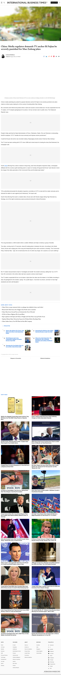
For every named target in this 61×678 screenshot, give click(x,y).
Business (2, 654)
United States (38, 656)
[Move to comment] (59, 56)
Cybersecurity (15, 658)
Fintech (14, 669)
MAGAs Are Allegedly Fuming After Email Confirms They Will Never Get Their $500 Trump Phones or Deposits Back (15, 422)
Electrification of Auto (17, 654)
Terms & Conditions (28, 652)
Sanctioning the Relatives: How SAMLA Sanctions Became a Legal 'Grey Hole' (44, 334)
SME (2, 656)
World (2, 648)
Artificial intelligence (16, 660)
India (37, 650)
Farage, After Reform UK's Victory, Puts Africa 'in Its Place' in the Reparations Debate (15, 335)
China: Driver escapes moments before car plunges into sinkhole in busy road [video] (22, 310)
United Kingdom (39, 654)
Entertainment (3, 662)
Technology (3, 660)
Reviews (2, 669)
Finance (14, 656)
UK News (2, 650)
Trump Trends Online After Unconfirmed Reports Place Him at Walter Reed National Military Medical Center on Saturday (14, 519)
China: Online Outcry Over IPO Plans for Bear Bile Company (17, 325)
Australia (38, 648)
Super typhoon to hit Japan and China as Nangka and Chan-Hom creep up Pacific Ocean (23, 320)
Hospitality (15, 650)
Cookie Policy (27, 656)
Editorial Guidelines (45, 361)
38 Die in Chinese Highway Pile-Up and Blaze (13, 318)
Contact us (27, 650)
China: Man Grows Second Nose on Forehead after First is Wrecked (18, 315)
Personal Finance (4, 658)
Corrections (27, 658)
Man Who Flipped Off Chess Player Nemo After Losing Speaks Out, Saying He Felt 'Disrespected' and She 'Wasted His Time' (45, 470)
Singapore (38, 652)
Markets (2, 652)
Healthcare (15, 652)
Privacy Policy (27, 654)
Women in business (16, 662)
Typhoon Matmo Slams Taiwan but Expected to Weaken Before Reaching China (21, 322)
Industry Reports (16, 671)
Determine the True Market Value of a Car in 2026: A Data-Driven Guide (14, 349)
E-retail (14, 648)
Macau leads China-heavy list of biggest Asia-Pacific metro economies (19, 313)
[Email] (56, 56)
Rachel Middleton (11, 54)
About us (26, 648)
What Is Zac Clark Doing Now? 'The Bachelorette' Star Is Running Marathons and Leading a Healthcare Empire (43, 343)
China (5, 169)
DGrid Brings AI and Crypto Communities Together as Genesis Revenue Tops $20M (14, 343)
